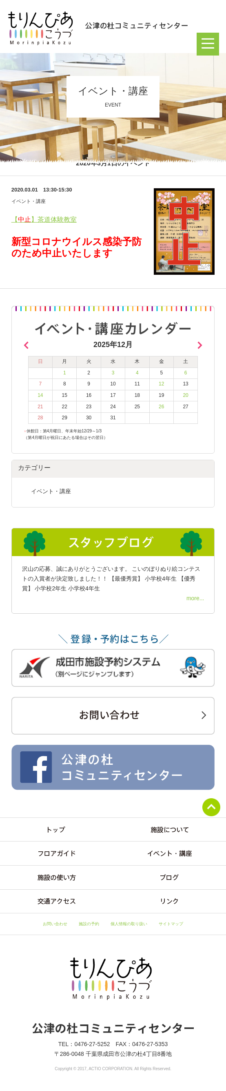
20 (185, 395)
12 (161, 384)
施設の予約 (89, 924)
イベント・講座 (51, 491)
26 (161, 407)
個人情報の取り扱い (129, 924)
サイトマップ (171, 924)
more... (195, 598)
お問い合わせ (55, 924)
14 (40, 395)
